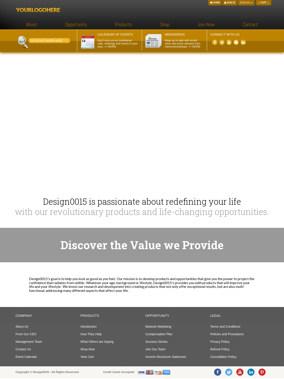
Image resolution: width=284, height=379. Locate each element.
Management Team (29, 341)
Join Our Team (155, 349)
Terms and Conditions (225, 326)
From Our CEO (26, 334)
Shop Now (88, 349)
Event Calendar (26, 357)
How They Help (91, 334)
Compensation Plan (158, 334)
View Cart (87, 357)
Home (215, 2)
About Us (22, 326)
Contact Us (23, 349)
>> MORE (110, 46)
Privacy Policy (220, 341)
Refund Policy (219, 349)
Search (69, 41)
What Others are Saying (97, 341)
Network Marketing (158, 326)
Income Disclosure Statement (165, 357)
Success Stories (156, 341)
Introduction (89, 326)
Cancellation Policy (223, 357)
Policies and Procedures (227, 334)
